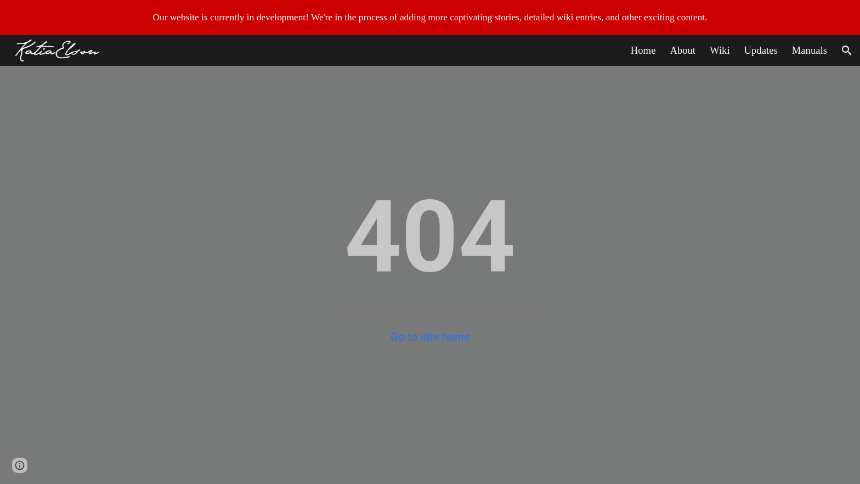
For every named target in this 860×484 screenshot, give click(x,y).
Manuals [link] (809, 50)
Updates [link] (761, 50)
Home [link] (643, 50)
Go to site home (430, 337)
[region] (430, 17)
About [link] (682, 50)
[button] (847, 50)
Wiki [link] (720, 50)
